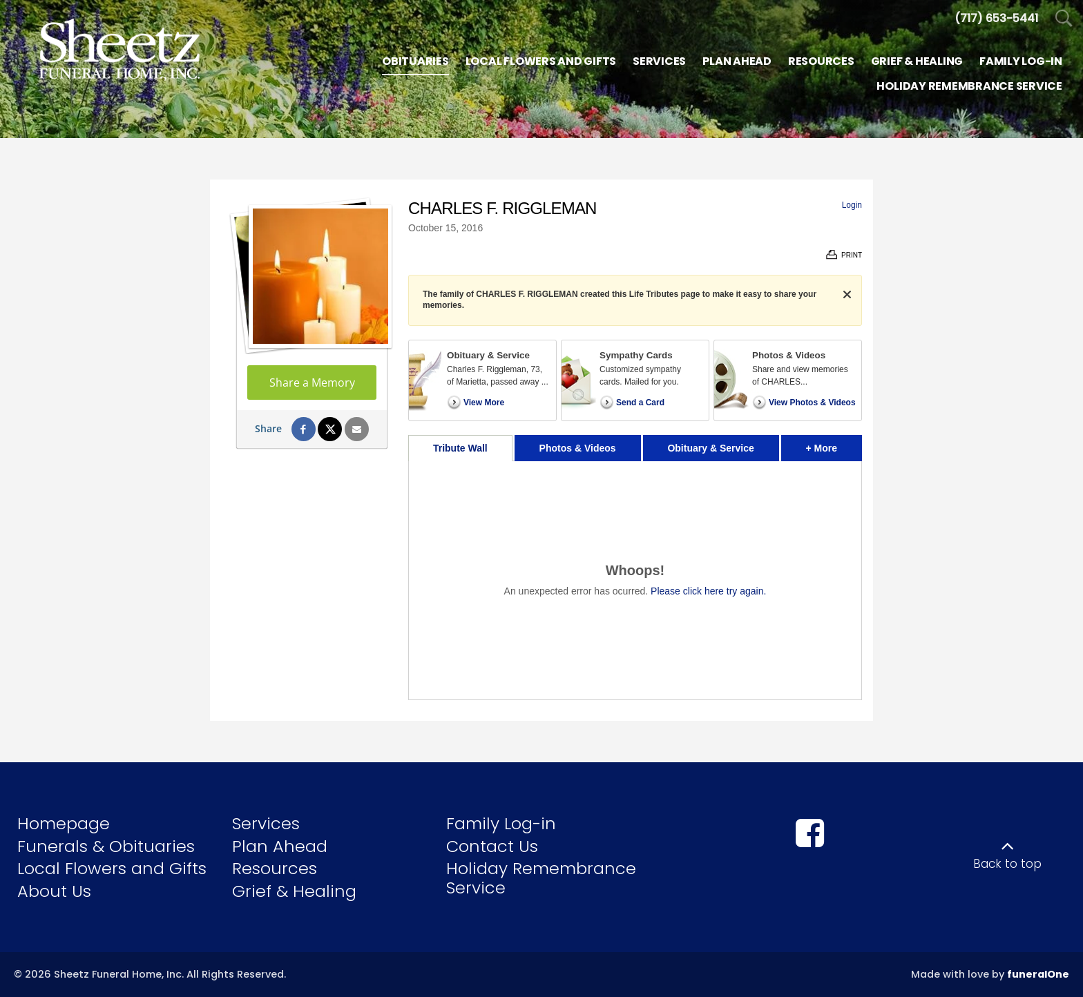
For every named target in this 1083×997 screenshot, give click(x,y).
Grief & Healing (294, 891)
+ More (834, 444)
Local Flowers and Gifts (112, 868)
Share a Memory (312, 382)
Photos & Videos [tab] (577, 448)
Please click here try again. (708, 591)
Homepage (63, 823)
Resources (274, 868)
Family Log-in (501, 823)
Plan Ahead (279, 846)
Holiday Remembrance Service (541, 878)
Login (852, 205)
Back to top (1007, 863)
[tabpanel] (635, 580)
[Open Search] (1064, 19)
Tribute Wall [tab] (460, 448)
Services (266, 823)
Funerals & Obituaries (106, 846)
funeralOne (1038, 974)
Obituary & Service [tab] (710, 448)
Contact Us (492, 846)
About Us (54, 891)
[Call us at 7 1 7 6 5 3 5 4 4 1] (996, 18)
